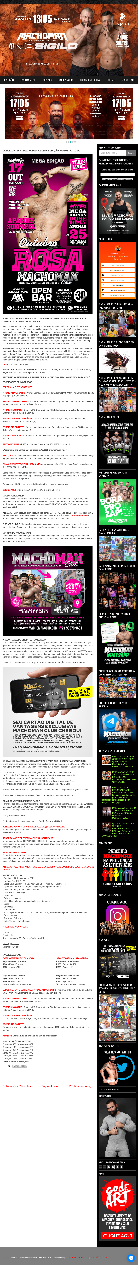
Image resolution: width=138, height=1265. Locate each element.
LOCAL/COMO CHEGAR (90, 80)
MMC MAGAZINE (28, 80)
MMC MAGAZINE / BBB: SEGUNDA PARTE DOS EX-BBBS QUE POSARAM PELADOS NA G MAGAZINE (124, 777)
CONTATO (111, 80)
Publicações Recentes (17, 1086)
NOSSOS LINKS (128, 80)
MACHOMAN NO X (66, 80)
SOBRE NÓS (47, 80)
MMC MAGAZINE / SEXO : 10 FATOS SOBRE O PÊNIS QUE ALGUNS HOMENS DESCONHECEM (124, 813)
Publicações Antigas (82, 1086)
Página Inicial (49, 1086)
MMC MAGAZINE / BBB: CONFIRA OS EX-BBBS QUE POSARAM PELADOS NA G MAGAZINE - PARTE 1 (123, 761)
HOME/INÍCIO (9, 80)
